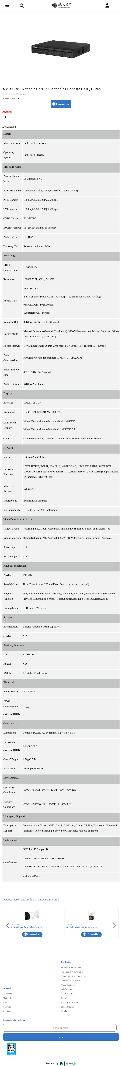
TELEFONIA (67, 993)
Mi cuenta (7, 993)
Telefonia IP (66, 989)
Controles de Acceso (70, 980)
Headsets (65, 1011)
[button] (107, 5)
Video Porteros (68, 984)
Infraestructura (68, 1006)
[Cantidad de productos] (6, 117)
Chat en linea (9, 998)
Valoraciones (21, 94)
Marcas (6, 1002)
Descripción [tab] (9, 126)
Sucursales (7, 1011)
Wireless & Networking (72, 971)
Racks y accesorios (69, 1002)
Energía (64, 998)
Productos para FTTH (71, 967)
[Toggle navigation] (21, 5)
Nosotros (7, 1006)
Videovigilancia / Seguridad (73, 976)
